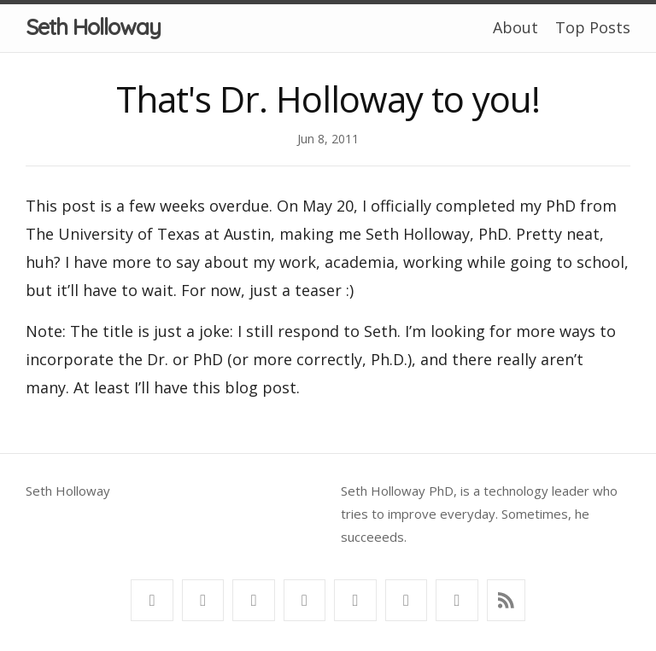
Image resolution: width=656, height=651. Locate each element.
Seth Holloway (93, 27)
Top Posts (592, 27)
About (515, 27)
